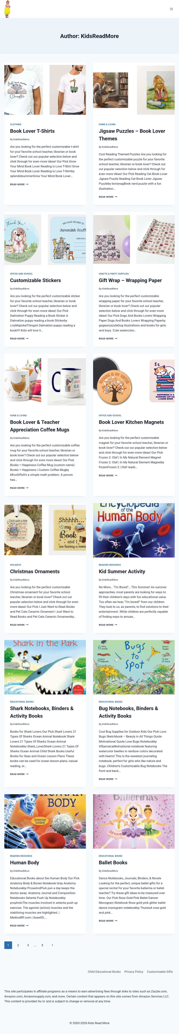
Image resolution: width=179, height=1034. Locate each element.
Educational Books (22, 702)
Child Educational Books (104, 971)
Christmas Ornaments (35, 571)
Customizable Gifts (160, 971)
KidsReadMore (21, 139)
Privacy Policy (133, 971)
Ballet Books (113, 863)
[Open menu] (171, 9)
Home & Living (107, 124)
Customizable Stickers (35, 280)
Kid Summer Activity (122, 571)
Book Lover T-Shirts (32, 131)
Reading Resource (110, 565)
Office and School (21, 274)
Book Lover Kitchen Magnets (131, 422)
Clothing (15, 124)
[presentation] (45, 90)
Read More (19, 184)
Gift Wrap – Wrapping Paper (130, 280)
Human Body (24, 863)
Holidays (15, 565)
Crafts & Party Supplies (114, 274)
